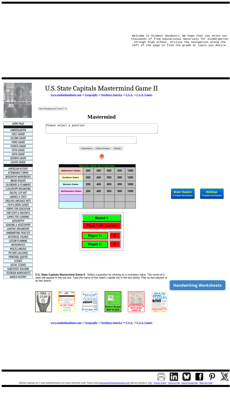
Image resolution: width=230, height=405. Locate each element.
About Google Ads (190, 383)
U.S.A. (129, 95)
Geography (91, 95)
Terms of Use (174, 383)
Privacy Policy (160, 383)
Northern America (111, 95)
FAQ (150, 383)
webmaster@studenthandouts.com (114, 383)
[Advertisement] (36, 40)
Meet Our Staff (205, 383)
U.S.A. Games (144, 95)
